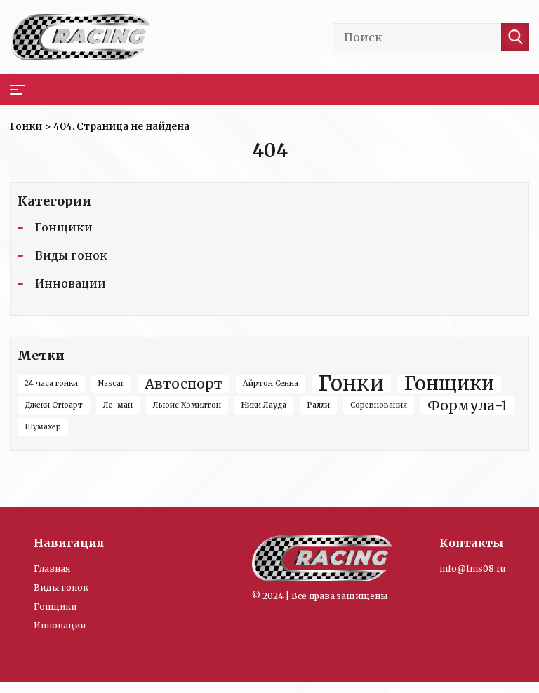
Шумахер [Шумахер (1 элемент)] (43, 426)
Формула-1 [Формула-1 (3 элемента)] (467, 405)
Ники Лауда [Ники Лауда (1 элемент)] (263, 405)
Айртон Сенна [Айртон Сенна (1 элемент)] (270, 383)
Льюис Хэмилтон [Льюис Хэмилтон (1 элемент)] (187, 405)
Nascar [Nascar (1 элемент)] (111, 383)
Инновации (70, 283)
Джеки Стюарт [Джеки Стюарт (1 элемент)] (54, 405)
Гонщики (64, 227)
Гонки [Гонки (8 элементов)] (351, 384)
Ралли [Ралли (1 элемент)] (318, 405)
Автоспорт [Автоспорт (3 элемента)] (183, 383)
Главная (52, 568)
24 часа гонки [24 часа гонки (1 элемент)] (51, 383)
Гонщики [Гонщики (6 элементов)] (449, 384)
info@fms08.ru (472, 568)
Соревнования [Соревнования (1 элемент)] (378, 405)
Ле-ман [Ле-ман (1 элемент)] (118, 405)
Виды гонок (71, 255)
